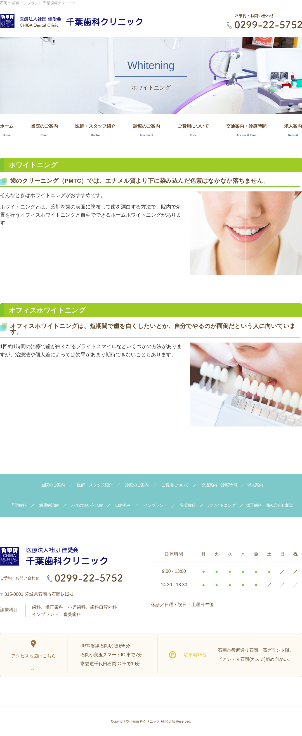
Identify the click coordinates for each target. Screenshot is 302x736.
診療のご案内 (146, 130)
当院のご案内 (44, 130)
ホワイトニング (221, 505)
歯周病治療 (49, 505)
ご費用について (193, 130)
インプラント (155, 505)
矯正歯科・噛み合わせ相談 (269, 505)
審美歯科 (187, 505)
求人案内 (293, 130)
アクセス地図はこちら (33, 649)
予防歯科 (19, 505)
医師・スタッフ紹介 (95, 130)
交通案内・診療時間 (246, 130)
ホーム (6, 130)
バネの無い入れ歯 (87, 505)
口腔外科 (123, 505)
